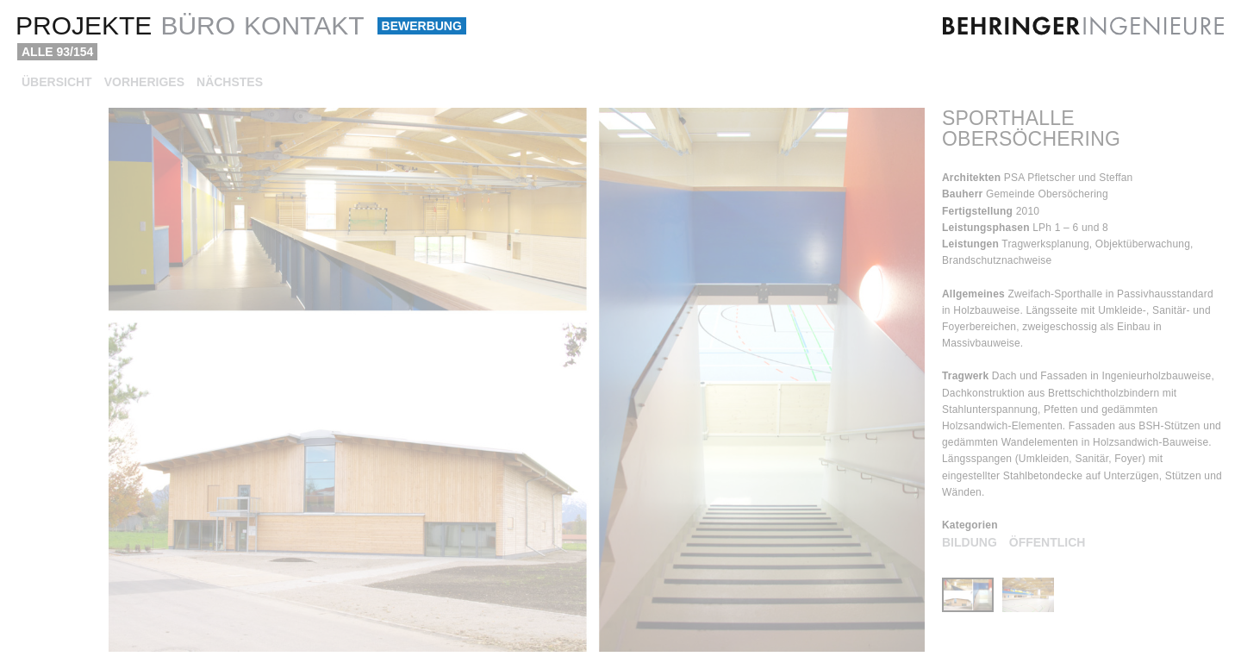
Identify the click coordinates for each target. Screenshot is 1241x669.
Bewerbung (422, 26)
